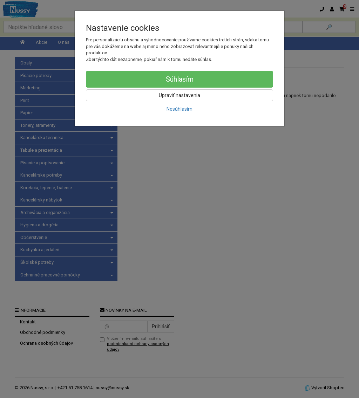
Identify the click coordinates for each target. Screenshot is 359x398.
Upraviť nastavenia (179, 95)
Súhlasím (180, 79)
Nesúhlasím (179, 109)
